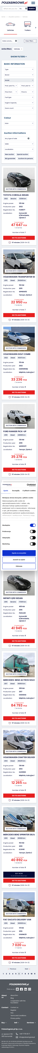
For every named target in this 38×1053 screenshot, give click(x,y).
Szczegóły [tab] (15, 490)
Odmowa (19, 566)
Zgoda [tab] (5, 490)
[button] (35, 27)
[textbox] (19, 69)
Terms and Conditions (18, 1016)
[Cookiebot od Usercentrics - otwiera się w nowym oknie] (27, 485)
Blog (12, 998)
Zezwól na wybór (19, 559)
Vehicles (25, 17)
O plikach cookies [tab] (29, 490)
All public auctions (14, 17)
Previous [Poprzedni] (11, 969)
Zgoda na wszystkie (19, 553)
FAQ (12, 1013)
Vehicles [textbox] (23, 8)
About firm (14, 995)
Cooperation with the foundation (18, 1002)
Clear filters (29, 41)
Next (28, 969)
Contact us (14, 1007)
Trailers (28, 30)
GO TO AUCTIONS (19, 238)
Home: (4, 17)
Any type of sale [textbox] (17, 138)
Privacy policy (15, 1018)
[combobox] (23, 9)
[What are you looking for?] (10, 9)
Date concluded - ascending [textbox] (9, 41)
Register (13, 1010)
